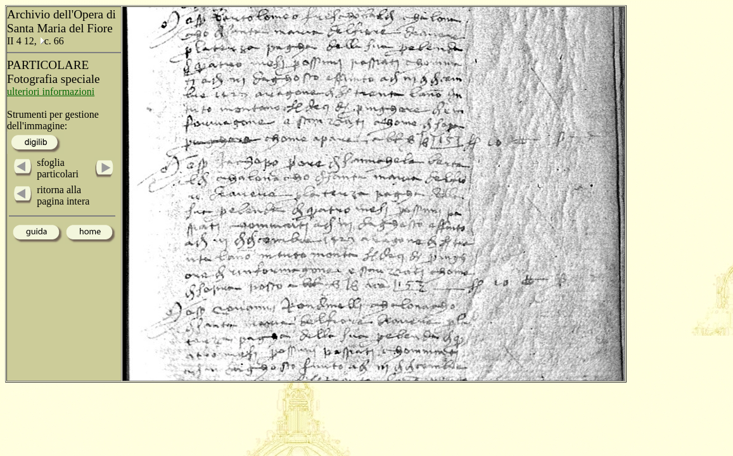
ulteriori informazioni (50, 91)
